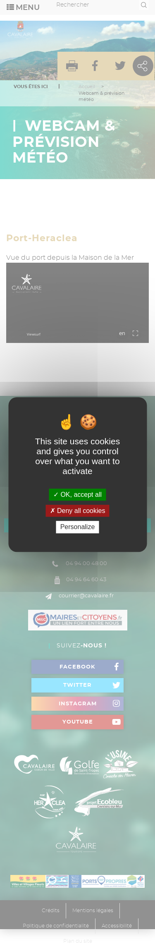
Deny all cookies (77, 510)
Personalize (77, 527)
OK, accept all (77, 494)
